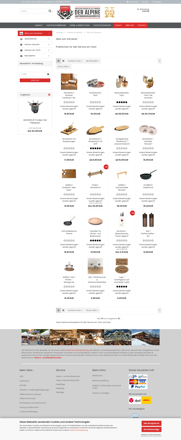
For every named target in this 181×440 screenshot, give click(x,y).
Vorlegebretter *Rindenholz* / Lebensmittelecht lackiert (122, 141)
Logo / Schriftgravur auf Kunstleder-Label (121, 279)
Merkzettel (156, 2)
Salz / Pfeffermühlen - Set (148, 233)
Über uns (130, 25)
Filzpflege (60, 392)
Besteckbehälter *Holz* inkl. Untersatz (148, 95)
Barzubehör (27, 55)
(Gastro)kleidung (102, 25)
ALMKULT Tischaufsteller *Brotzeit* (121, 187)
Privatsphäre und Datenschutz (33, 403)
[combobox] (75, 60)
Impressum (24, 381)
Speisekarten (28, 38)
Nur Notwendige (151, 429)
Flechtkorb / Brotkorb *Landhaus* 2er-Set (69, 95)
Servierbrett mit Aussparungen (69, 140)
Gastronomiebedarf (56, 25)
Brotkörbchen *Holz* (95, 94)
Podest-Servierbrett (95, 186)
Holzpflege (60, 384)
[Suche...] (50, 11)
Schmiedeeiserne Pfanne (69, 232)
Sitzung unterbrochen (29, 407)
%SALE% (118, 25)
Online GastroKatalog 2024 (67, 380)
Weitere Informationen (151, 435)
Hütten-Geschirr (30, 44)
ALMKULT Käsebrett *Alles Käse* (69, 187)
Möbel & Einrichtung (80, 25)
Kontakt (142, 25)
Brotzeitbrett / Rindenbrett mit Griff (95, 141)
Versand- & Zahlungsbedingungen (35, 390)
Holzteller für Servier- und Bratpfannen (95, 233)
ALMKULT (39, 25)
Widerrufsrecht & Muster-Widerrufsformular (31, 396)
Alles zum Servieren (31, 33)
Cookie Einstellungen (29, 411)
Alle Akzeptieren (151, 423)
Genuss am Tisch (30, 50)
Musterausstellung (100, 380)
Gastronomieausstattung (78, 350)
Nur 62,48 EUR (35, 129)
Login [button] (145, 2)
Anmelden (35, 80)
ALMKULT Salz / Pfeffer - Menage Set (69, 279)
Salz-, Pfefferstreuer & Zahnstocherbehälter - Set (97, 279)
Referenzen (97, 375)
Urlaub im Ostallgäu (100, 393)
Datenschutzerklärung (79, 430)
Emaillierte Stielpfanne (148, 186)
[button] (132, 2)
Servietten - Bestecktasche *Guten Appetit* (122, 233)
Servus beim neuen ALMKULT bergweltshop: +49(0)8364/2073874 (46, 2)
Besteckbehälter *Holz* (122, 94)
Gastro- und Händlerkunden (68, 376)
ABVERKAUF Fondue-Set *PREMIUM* (35, 121)
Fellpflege (60, 388)
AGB (21, 376)
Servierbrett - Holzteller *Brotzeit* (148, 141)
